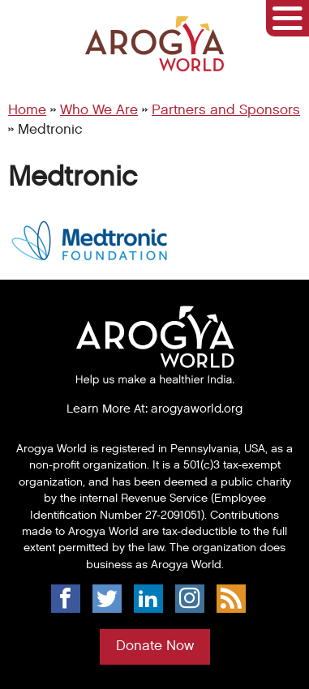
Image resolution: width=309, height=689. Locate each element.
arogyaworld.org (196, 408)
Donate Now (155, 646)
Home (27, 110)
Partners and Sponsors (226, 110)
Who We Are (99, 110)
